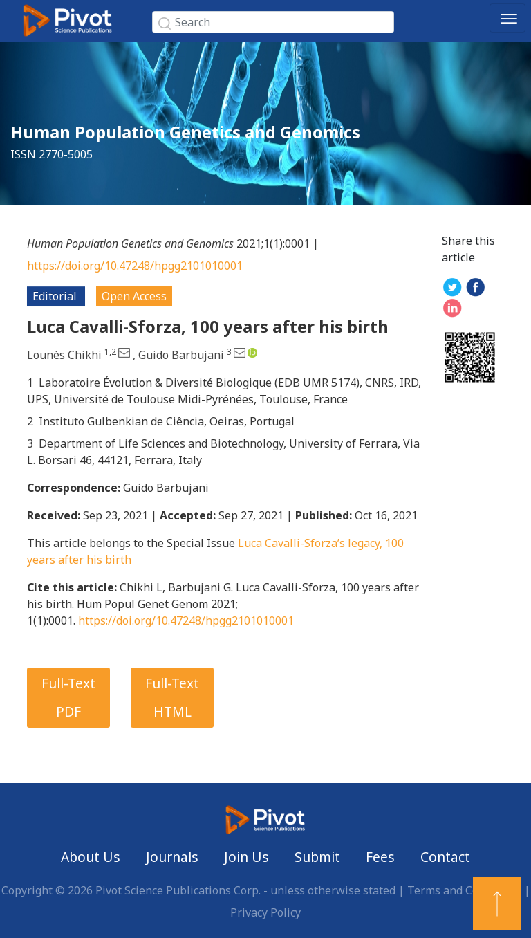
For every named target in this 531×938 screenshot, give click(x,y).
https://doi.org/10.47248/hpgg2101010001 (135, 265)
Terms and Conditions (464, 890)
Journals (172, 856)
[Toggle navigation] (507, 18)
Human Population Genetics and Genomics (185, 131)
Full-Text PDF (68, 697)
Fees (380, 856)
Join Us (246, 856)
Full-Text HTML (172, 697)
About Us (90, 856)
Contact (445, 856)
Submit (317, 856)
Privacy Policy (265, 912)
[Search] (273, 22)
